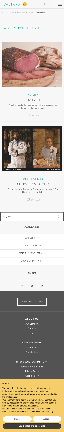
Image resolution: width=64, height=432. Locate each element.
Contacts (32, 328)
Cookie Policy (32, 376)
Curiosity (33, 95)
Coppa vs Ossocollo (33, 184)
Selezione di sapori (25, 13)
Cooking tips (30, 245)
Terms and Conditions (32, 366)
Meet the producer (33, 179)
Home (12, 13)
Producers (32, 347)
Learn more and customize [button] (32, 426)
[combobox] (32, 217)
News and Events (30, 261)
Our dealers (32, 352)
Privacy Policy (32, 371)
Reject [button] (17, 419)
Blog (32, 333)
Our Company (32, 323)
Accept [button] (46, 419)
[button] (60, 383)
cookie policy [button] (12, 397)
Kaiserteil (33, 100)
